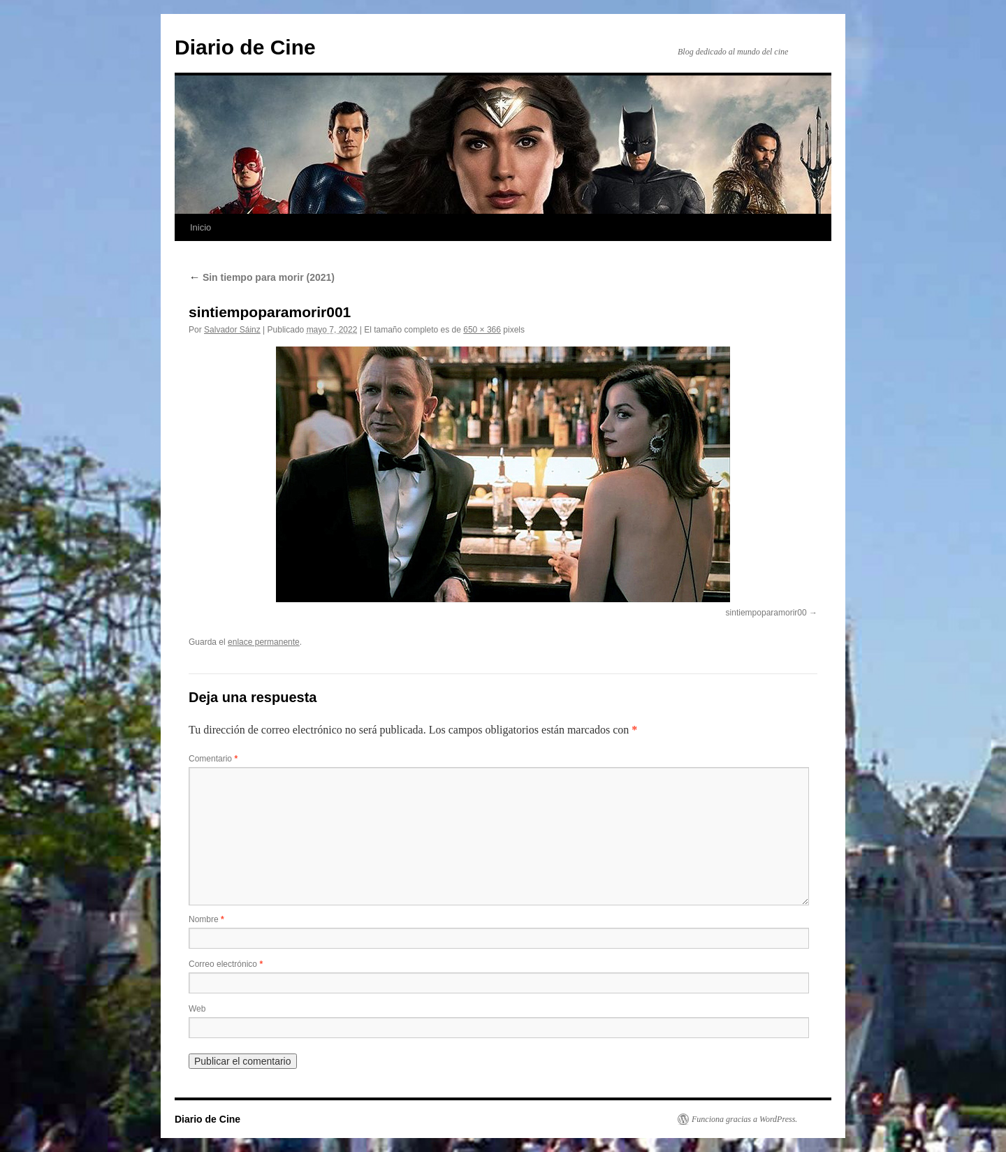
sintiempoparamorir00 (766, 613)
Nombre (206, 919)
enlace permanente (264, 642)
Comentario (213, 759)
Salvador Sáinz (232, 330)
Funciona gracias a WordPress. (744, 1119)
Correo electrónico (226, 964)
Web (197, 1009)
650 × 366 (482, 330)
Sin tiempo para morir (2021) (262, 277)
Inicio (200, 227)
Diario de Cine (245, 47)
